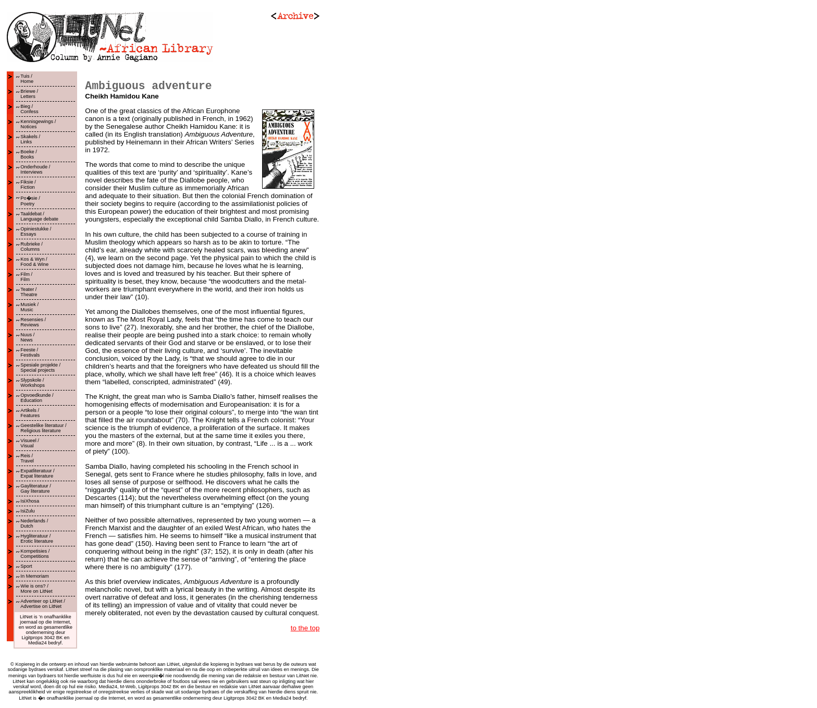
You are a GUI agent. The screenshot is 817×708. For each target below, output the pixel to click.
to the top (305, 628)
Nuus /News (27, 337)
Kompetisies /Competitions (34, 553)
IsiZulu (27, 511)
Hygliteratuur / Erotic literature (36, 538)
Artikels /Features (30, 413)
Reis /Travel (27, 458)
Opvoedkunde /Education (36, 398)
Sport (26, 566)
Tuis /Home (26, 79)
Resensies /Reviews (33, 322)
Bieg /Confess (29, 109)
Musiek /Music (29, 307)
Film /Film (26, 277)
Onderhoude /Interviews (35, 169)
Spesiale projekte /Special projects (40, 367)
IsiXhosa (29, 501)
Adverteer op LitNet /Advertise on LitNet (42, 604)
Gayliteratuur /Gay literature (35, 488)
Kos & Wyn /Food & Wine (34, 262)
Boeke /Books (28, 154)
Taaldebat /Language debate (39, 216)
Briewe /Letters (29, 94)
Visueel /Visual (29, 443)
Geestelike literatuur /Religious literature (43, 428)
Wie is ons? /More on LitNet (36, 588)
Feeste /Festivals (30, 352)
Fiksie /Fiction (28, 184)
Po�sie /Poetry (30, 201)
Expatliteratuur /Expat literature (37, 473)
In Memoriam (34, 576)
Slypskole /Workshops (32, 382)
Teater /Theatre (28, 292)
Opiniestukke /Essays (35, 231)
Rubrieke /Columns (31, 246)
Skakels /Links (30, 139)
